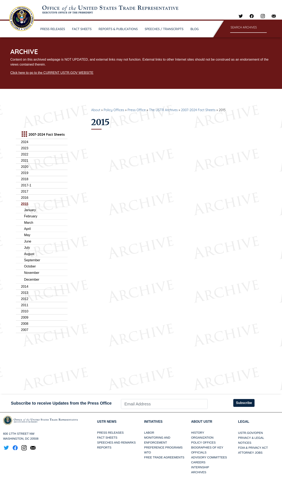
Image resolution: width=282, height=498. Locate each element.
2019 (24, 173)
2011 (24, 305)
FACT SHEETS (82, 29)
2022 (24, 154)
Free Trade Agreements (164, 457)
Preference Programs (163, 447)
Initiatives (153, 421)
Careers (198, 462)
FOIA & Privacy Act (253, 447)
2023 (24, 148)
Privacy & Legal (251, 437)
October (30, 266)
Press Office (137, 110)
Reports (104, 447)
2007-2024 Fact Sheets (198, 110)
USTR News (107, 421)
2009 (24, 317)
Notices (244, 442)
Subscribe (244, 403)
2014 (24, 286)
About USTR (202, 421)
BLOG (195, 29)
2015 (24, 204)
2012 (24, 299)
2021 (24, 160)
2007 (24, 330)
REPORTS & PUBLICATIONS (118, 29)
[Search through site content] (248, 28)
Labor (149, 432)
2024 (24, 142)
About (95, 110)
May (27, 235)
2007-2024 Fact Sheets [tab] (43, 134)
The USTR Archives (163, 110)
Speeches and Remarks (116, 442)
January (30, 210)
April (27, 229)
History (197, 432)
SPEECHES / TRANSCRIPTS (164, 29)
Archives (198, 472)
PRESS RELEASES (52, 29)
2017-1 (26, 185)
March (28, 222)
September (32, 260)
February (30, 216)
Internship (200, 467)
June (27, 241)
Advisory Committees (209, 457)
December (31, 279)
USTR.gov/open (250, 432)
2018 (24, 179)
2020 (24, 166)
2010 (24, 311)
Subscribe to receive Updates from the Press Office (61, 403)
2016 (24, 197)
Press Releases (110, 432)
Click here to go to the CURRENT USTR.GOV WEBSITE (51, 72)
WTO (147, 452)
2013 (24, 292)
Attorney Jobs (250, 452)
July (27, 247)
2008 (24, 323)
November (31, 272)
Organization (202, 437)
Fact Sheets (107, 437)
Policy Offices (114, 110)
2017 (24, 191)
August (29, 254)
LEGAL (243, 421)
